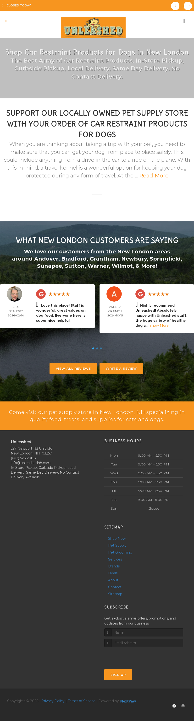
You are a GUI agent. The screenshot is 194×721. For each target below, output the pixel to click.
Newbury (134, 258)
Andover (46, 258)
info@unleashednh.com (30, 463)
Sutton (75, 265)
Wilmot (122, 265)
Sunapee (49, 265)
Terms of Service (81, 701)
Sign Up (118, 675)
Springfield (165, 258)
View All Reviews (73, 368)
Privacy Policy (53, 701)
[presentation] (129, 655)
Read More (154, 175)
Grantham (104, 258)
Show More (159, 325)
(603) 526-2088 (23, 458)
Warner (98, 265)
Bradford (74, 258)
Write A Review (121, 368)
